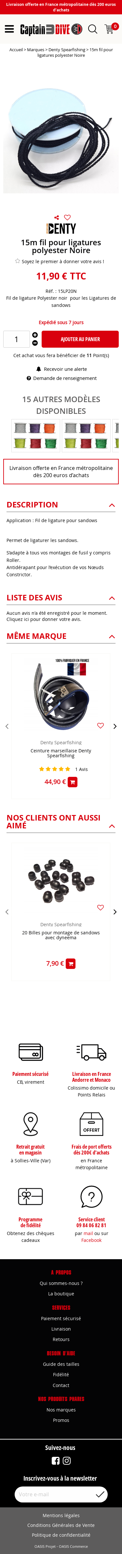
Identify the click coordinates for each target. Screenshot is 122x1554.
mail (88, 1233)
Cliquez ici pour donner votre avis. (44, 619)
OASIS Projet (45, 1546)
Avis (81, 769)
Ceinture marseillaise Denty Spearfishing (61, 753)
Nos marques (61, 1410)
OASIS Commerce (73, 1546)
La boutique (61, 1293)
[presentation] (7, 726)
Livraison (61, 1329)
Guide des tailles (61, 1364)
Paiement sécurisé (61, 1318)
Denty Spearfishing (61, 742)
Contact (61, 1385)
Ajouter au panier (80, 339)
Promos (61, 1420)
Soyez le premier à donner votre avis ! (59, 261)
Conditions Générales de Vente (61, 1525)
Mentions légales (61, 1515)
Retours (61, 1339)
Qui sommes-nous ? (61, 1283)
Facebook (91, 1240)
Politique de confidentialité (61, 1535)
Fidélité (61, 1374)
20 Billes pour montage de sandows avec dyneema (61, 935)
